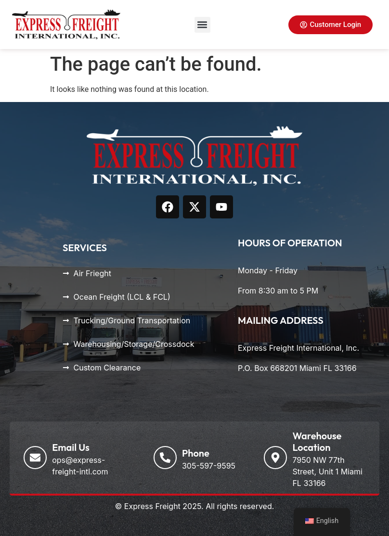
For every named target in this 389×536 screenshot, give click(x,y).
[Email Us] (35, 457)
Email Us (71, 447)
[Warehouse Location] (275, 457)
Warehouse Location (316, 441)
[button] (202, 25)
